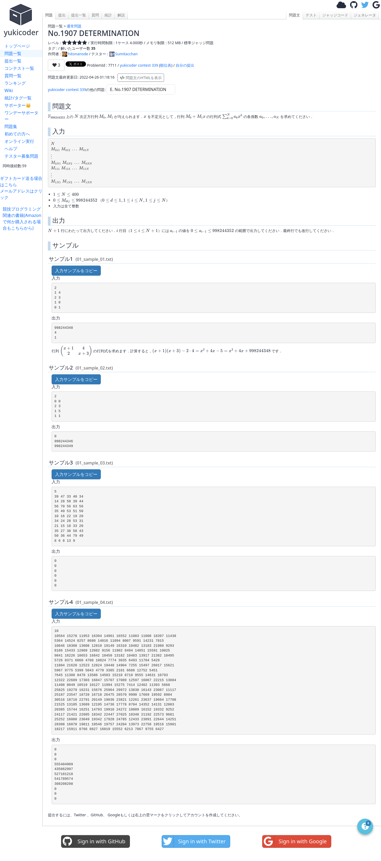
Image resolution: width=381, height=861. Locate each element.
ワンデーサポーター (21, 116)
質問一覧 (12, 76)
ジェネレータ (365, 14)
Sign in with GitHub (93, 841)
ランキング (15, 83)
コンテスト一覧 (19, 68)
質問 (95, 14)
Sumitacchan (123, 53)
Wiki (8, 90)
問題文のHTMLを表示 (141, 77)
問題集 (10, 126)
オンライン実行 (19, 141)
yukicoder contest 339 (139, 65)
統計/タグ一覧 (17, 98)
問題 (49, 14)
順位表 (165, 65)
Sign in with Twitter (194, 841)
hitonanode (75, 53)
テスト (311, 14)
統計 (108, 14)
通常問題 (74, 26)
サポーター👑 (17, 105)
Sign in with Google (294, 841)
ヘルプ (10, 149)
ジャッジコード (335, 14)
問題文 (294, 14)
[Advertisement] (22, 310)
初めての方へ (17, 134)
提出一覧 (12, 61)
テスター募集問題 (21, 156)
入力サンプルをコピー (76, 271)
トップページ (17, 46)
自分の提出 (185, 65)
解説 (121, 14)
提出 (62, 14)
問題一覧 (12, 53)
